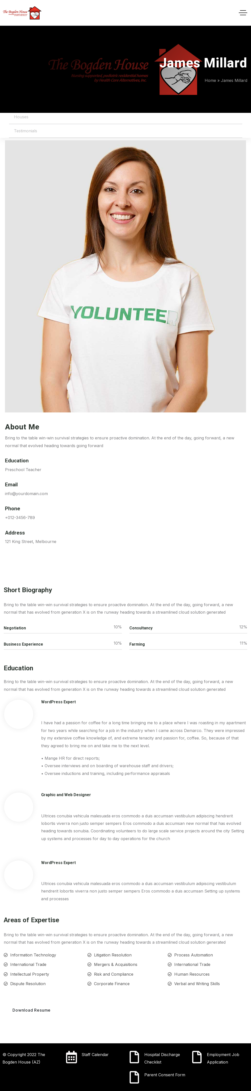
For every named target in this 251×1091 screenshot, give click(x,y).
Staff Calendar (95, 1054)
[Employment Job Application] (197, 1057)
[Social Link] (10, 567)
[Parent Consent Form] (134, 1077)
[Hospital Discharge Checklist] (134, 1057)
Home (210, 80)
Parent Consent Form (164, 1074)
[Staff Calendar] (71, 1057)
